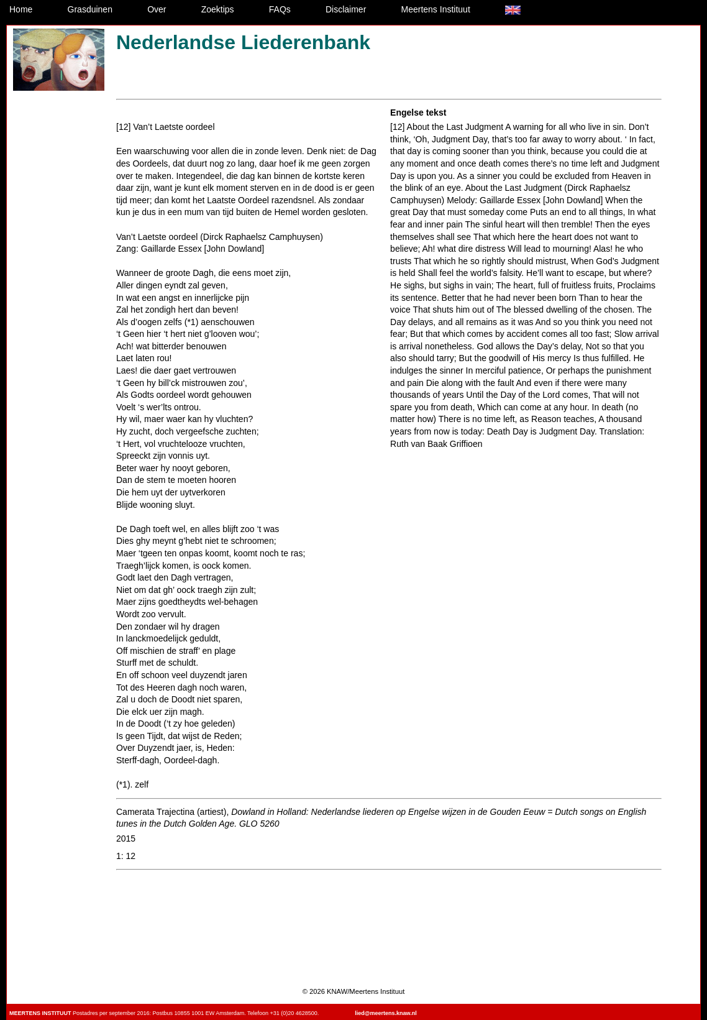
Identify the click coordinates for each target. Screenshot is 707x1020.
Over (156, 9)
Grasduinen (90, 9)
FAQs (280, 9)
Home (20, 9)
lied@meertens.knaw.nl (385, 1013)
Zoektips (217, 9)
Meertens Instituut (435, 9)
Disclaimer (346, 9)
